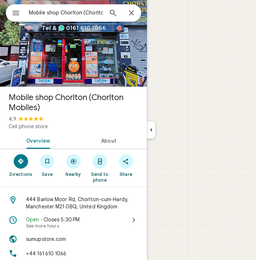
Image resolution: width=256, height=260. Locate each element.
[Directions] (21, 165)
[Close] (131, 13)
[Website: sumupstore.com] (73, 239)
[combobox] (66, 12)
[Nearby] (73, 165)
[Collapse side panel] (151, 130)
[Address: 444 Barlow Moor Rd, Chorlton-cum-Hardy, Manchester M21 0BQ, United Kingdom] (73, 203)
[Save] (47, 165)
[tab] (36, 140)
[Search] (113, 13)
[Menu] (16, 13)
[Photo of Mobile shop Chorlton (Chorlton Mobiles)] (73, 43)
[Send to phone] (99, 168)
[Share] (126, 165)
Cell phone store (28, 126)
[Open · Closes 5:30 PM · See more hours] (73, 222)
